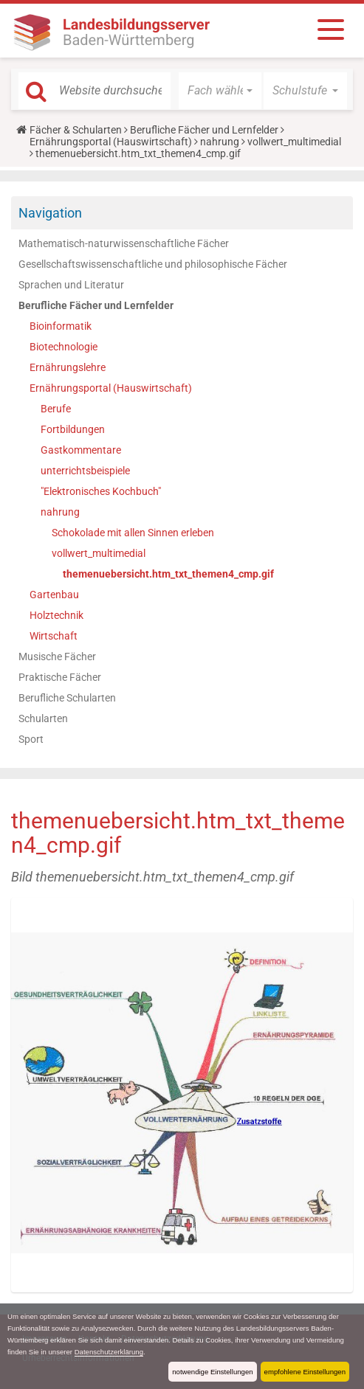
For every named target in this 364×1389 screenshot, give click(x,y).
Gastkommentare (81, 450)
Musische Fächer (57, 656)
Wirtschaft (54, 636)
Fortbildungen (73, 429)
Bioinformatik (61, 326)
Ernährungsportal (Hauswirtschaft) (111, 142)
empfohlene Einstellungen (305, 1372)
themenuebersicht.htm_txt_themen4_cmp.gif (168, 574)
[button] (220, 90)
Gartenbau (54, 594)
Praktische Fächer (59, 677)
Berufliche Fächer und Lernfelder (204, 130)
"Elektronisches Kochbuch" (101, 491)
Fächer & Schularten (76, 130)
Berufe (56, 409)
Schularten (43, 718)
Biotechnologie (63, 347)
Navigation (50, 213)
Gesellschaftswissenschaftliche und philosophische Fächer (152, 264)
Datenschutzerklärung (109, 1352)
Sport (31, 739)
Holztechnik (56, 615)
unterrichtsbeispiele (85, 471)
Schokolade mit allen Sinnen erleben (133, 532)
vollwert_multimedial (294, 142)
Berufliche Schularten (67, 698)
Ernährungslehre (68, 367)
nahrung (219, 142)
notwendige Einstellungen (212, 1372)
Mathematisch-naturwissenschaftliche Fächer (123, 243)
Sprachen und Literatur (71, 285)
